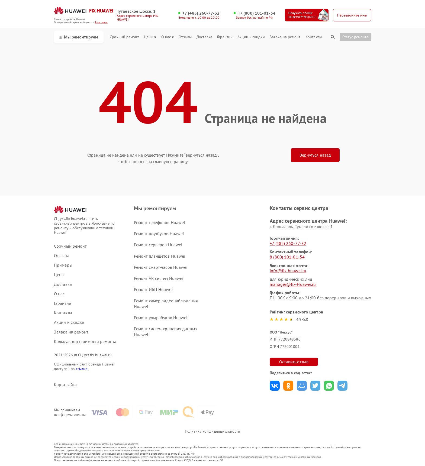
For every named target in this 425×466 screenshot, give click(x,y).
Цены (150, 37)
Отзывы (185, 37)
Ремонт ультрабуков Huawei (161, 317)
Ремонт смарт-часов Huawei (161, 267)
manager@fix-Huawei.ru (293, 284)
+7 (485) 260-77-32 (201, 13)
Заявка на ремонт (285, 37)
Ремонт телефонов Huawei (159, 222)
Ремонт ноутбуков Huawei (159, 233)
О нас (167, 37)
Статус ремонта (355, 36)
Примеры (63, 265)
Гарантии (225, 37)
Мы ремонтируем (78, 37)
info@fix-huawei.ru (288, 270)
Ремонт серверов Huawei (158, 244)
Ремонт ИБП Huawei (153, 289)
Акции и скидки (251, 37)
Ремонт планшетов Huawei (159, 256)
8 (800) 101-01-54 (287, 257)
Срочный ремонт (124, 37)
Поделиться (275, 386)
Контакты (313, 37)
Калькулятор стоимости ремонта (85, 341)
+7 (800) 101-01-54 (256, 13)
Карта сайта (65, 384)
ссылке (82, 368)
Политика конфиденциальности (212, 431)
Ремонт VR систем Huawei (158, 278)
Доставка (204, 37)
